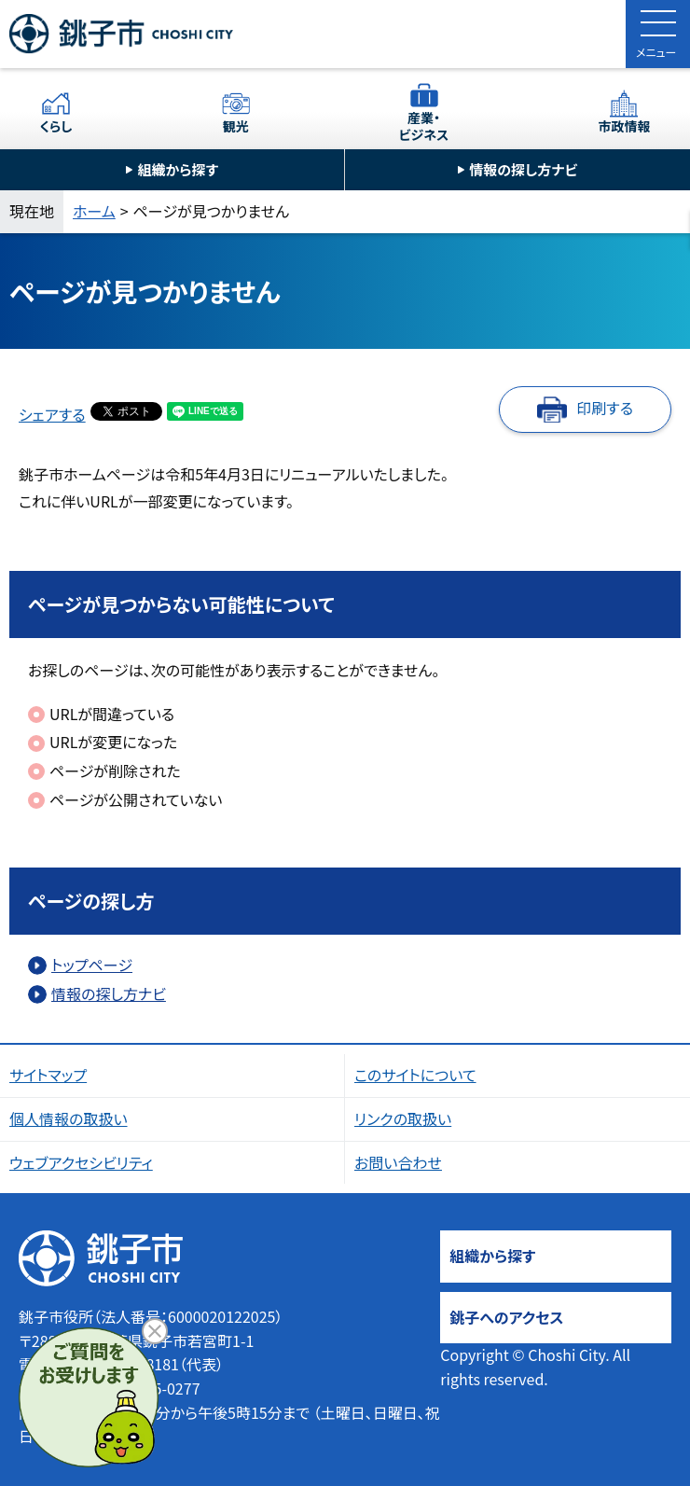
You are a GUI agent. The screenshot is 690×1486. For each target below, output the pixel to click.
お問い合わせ (398, 1162)
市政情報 (624, 126)
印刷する (604, 407)
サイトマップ (48, 1074)
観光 (236, 126)
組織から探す (177, 169)
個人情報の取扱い (68, 1118)
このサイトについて (415, 1074)
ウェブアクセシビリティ (81, 1162)
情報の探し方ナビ (523, 169)
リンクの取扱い (402, 1118)
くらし (56, 126)
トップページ (91, 964)
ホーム (94, 211)
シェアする (52, 414)
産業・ (424, 126)
